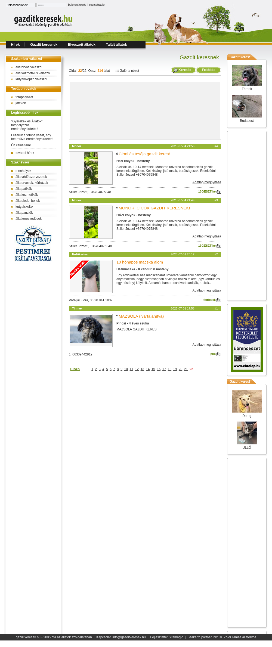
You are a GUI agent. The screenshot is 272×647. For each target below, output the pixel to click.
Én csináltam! (21, 145)
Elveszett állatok (81, 44)
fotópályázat (24, 97)
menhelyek (23, 171)
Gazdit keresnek (43, 44)
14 (148, 369)
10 (126, 369)
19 (175, 369)
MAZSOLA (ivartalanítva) (141, 316)
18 (169, 369)
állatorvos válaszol (29, 67)
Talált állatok (116, 44)
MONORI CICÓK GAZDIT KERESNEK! (154, 208)
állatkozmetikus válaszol (33, 73)
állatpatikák (24, 189)
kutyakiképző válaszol (31, 79)
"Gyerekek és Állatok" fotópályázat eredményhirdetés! (26, 125)
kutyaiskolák (24, 207)
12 (137, 369)
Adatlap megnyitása (207, 182)
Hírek (15, 44)
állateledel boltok (28, 201)
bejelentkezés (77, 4)
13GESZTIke (209, 191)
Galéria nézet (127, 71)
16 (158, 369)
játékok (21, 103)
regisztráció (96, 4)
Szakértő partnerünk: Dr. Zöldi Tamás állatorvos (221, 637)
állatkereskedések (29, 219)
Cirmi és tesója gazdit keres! (144, 153)
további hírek (25, 153)
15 (153, 369)
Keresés (184, 70)
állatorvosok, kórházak (32, 183)
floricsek (212, 299)
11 (131, 369)
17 (164, 369)
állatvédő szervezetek (31, 177)
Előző (75, 369)
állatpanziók (24, 213)
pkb (215, 353)
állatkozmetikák (27, 195)
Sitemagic (176, 637)
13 (142, 369)
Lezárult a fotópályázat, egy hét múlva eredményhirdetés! (32, 137)
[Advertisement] (145, 110)
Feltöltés (208, 70)
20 (180, 369)
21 (186, 369)
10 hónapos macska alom (139, 262)
